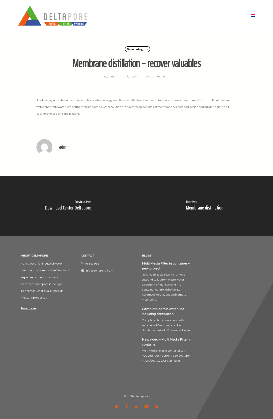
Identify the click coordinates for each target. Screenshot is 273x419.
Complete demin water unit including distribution (163, 311)
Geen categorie (137, 49)
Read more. (28, 308)
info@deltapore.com (97, 270)
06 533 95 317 (91, 263)
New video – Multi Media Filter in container (166, 342)
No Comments (155, 76)
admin (112, 76)
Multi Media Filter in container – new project (166, 266)
